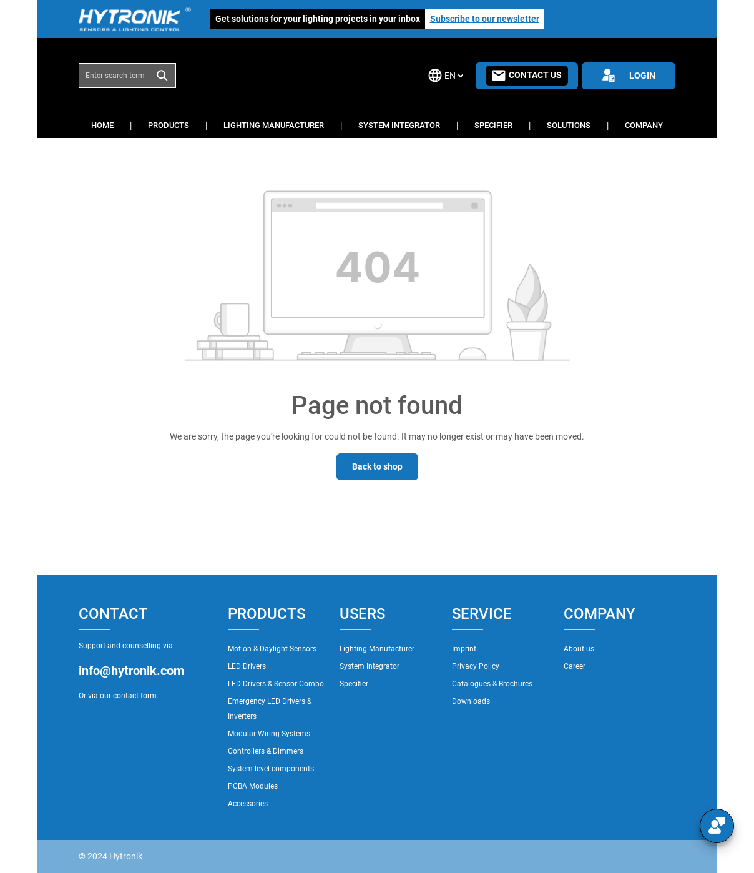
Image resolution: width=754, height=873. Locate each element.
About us (579, 648)
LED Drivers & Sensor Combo (276, 683)
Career (574, 666)
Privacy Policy (475, 666)
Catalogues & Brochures (492, 683)
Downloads (471, 701)
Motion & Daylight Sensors (272, 648)
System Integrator (369, 666)
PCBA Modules (253, 786)
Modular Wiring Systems (269, 733)
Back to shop (377, 466)
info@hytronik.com (131, 670)
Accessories (248, 803)
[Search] (162, 75)
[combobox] (114, 75)
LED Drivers (247, 666)
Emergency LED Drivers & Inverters (269, 709)
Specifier (354, 683)
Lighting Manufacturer (377, 648)
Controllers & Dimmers (265, 751)
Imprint (464, 648)
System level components (271, 768)
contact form (135, 695)
